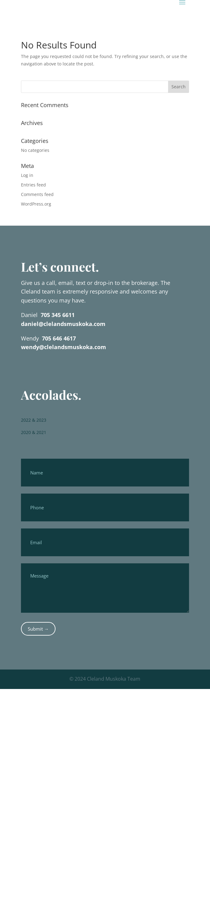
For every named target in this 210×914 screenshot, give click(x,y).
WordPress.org (36, 204)
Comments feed (37, 194)
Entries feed (33, 185)
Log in (27, 175)
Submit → (38, 629)
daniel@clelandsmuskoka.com (63, 324)
